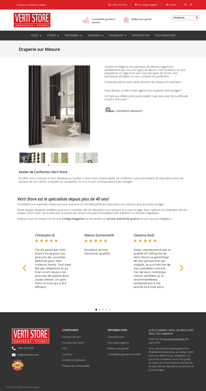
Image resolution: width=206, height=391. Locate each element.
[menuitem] (185, 5)
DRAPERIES (95, 35)
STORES (53, 35)
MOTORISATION (140, 35)
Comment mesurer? (129, 111)
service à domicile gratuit (123, 218)
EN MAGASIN (117, 35)
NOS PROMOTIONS (165, 35)
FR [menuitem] (191, 4)
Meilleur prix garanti (141, 19)
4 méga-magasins (73, 218)
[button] (48, 165)
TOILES (36, 35)
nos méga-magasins (173, 339)
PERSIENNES (73, 35)
